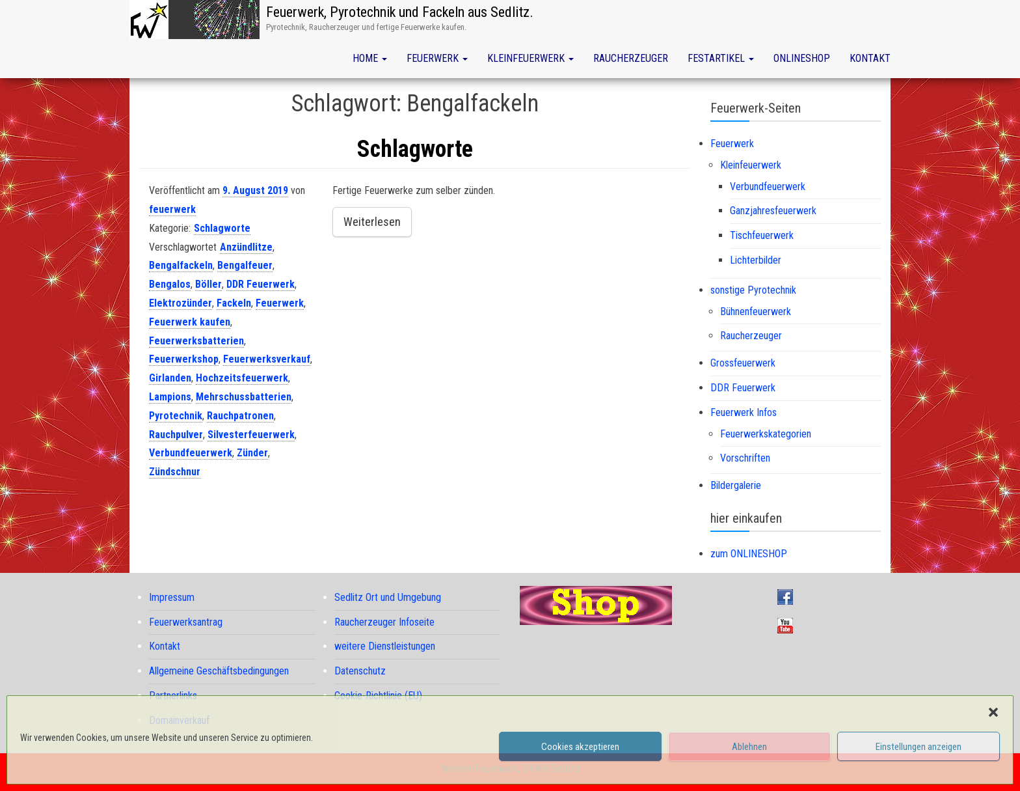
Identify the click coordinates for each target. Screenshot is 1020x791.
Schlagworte (415, 149)
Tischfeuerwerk (762, 235)
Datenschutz (360, 671)
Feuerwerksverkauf (266, 359)
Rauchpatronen (240, 415)
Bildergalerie (735, 485)
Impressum (172, 597)
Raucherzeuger (630, 58)
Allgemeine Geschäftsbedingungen (219, 671)
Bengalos (170, 284)
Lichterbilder (755, 260)
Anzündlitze (246, 247)
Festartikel (721, 58)
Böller (208, 284)
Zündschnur (174, 471)
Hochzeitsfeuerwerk (242, 378)
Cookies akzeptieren (580, 747)
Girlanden (170, 378)
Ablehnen (749, 747)
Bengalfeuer (245, 265)
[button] (993, 712)
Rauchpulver (176, 434)
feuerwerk (172, 209)
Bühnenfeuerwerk (755, 311)
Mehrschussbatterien (243, 397)
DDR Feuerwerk (260, 284)
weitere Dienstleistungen (384, 646)
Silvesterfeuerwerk (251, 434)
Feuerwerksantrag (185, 622)
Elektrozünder (180, 303)
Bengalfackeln (181, 265)
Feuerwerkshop (184, 359)
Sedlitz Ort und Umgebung (387, 597)
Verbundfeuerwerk (190, 453)
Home (370, 58)
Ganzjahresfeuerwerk (773, 210)
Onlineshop (801, 58)
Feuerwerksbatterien (196, 341)
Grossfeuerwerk (742, 363)
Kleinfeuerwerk (530, 58)
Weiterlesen (372, 222)
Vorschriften (745, 458)
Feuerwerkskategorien (765, 434)
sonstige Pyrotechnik (753, 290)
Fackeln (234, 303)
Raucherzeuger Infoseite (384, 622)
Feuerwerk (437, 58)
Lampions (170, 397)
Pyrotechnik (175, 415)
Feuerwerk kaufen (189, 322)
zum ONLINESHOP (748, 554)
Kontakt (870, 58)
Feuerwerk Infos (743, 412)
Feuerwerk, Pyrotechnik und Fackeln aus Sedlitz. (399, 12)
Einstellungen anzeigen (918, 747)
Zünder (252, 453)
